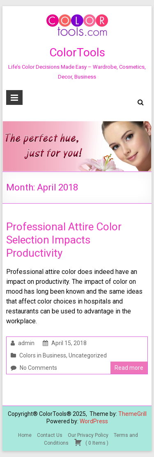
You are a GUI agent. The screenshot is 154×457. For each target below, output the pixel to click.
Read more (129, 367)
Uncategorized (88, 355)
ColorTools (77, 52)
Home (25, 435)
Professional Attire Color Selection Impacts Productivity (64, 239)
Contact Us (49, 435)
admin (26, 343)
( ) (91, 442)
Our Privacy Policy (88, 435)
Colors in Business (42, 355)
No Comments (38, 367)
